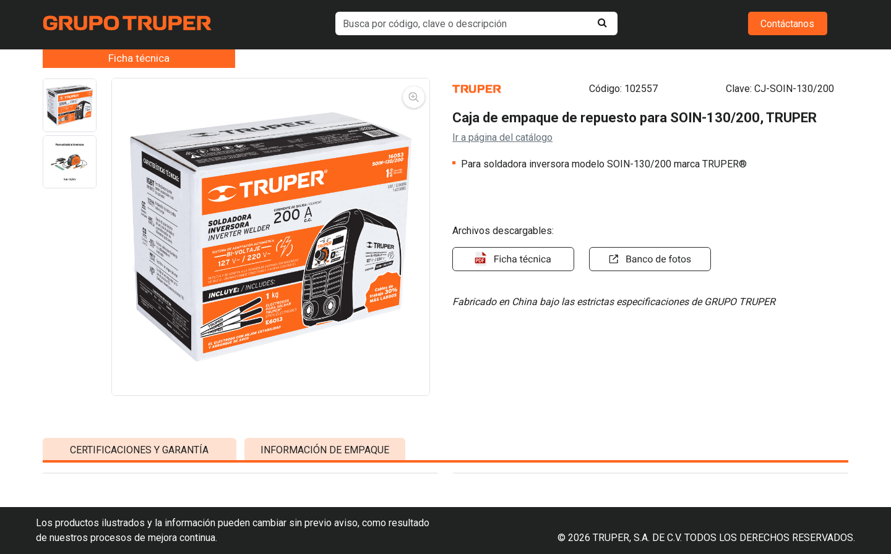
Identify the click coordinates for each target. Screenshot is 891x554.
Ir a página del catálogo (502, 137)
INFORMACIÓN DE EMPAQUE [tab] (324, 515)
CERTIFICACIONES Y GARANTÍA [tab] (139, 515)
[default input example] (476, 23)
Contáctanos (787, 24)
